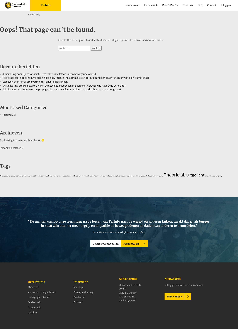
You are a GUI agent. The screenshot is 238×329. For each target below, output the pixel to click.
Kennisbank (150, 5)
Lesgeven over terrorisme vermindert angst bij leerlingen (35, 81)
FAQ (200, 5)
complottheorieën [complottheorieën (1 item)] (48, 176)
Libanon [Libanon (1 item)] (82, 176)
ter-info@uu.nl (127, 300)
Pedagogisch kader (39, 297)
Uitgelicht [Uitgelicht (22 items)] (195, 175)
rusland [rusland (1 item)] (129, 176)
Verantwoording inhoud (41, 292)
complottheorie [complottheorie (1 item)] (34, 176)
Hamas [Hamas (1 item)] (58, 176)
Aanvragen (131, 243)
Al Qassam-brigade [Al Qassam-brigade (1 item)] (7, 176)
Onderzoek (34, 302)
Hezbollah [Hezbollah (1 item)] (66, 176)
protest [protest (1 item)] (102, 176)
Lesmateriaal (131, 5)
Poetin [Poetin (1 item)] (96, 176)
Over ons (188, 5)
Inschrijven (174, 296)
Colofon (32, 312)
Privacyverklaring (83, 292)
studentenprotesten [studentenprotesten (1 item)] (155, 176)
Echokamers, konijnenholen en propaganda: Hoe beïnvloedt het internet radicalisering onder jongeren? (61, 89)
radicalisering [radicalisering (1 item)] (111, 176)
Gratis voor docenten (106, 243)
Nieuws (6, 114)
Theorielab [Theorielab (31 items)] (175, 175)
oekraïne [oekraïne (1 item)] (89, 176)
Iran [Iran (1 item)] (72, 176)
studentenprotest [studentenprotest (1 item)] (140, 176)
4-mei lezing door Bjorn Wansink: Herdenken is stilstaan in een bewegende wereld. (49, 74)
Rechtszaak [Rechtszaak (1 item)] (121, 176)
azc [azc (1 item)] (16, 176)
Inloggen (226, 5)
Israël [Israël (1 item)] (76, 176)
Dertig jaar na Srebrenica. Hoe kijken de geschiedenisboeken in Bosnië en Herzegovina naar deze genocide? (63, 85)
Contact (211, 5)
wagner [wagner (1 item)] (208, 176)
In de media (34, 307)
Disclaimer (79, 297)
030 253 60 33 (126, 296)
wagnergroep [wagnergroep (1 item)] (217, 176)
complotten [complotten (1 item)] (23, 176)
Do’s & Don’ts (170, 5)
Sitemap (78, 287)
